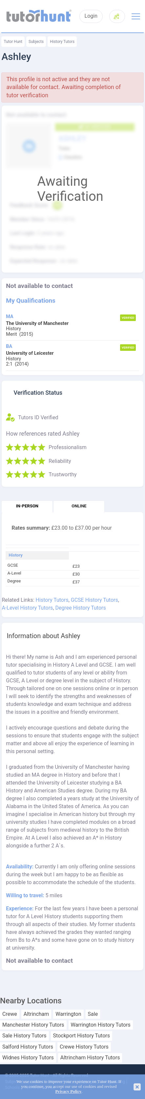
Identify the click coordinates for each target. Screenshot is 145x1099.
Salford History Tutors (27, 1047)
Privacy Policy (68, 1091)
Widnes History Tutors (28, 1058)
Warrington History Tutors (101, 1025)
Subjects (36, 41)
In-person (27, 505)
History (16, 555)
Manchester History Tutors (33, 1025)
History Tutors (62, 41)
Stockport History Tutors (81, 1036)
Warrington (68, 1014)
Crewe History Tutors (84, 1047)
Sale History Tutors (24, 1036)
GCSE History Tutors (94, 600)
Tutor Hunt (13, 41)
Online (79, 505)
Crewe (9, 1014)
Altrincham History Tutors (90, 1058)
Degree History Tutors (80, 608)
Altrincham (36, 1014)
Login (91, 16)
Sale (93, 1014)
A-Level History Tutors (27, 608)
